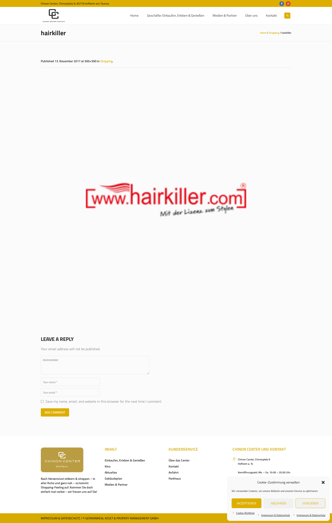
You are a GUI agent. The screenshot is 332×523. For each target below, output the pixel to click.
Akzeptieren (246, 503)
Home (263, 33)
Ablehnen (278, 503)
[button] (323, 482)
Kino (107, 466)
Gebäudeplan (113, 478)
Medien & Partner (116, 484)
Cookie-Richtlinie (245, 513)
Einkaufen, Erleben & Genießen (125, 460)
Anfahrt (174, 472)
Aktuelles (111, 472)
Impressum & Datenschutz (275, 515)
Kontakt (174, 466)
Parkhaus (175, 478)
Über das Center (179, 460)
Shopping (274, 33)
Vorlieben (310, 503)
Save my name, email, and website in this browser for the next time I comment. (104, 401)
